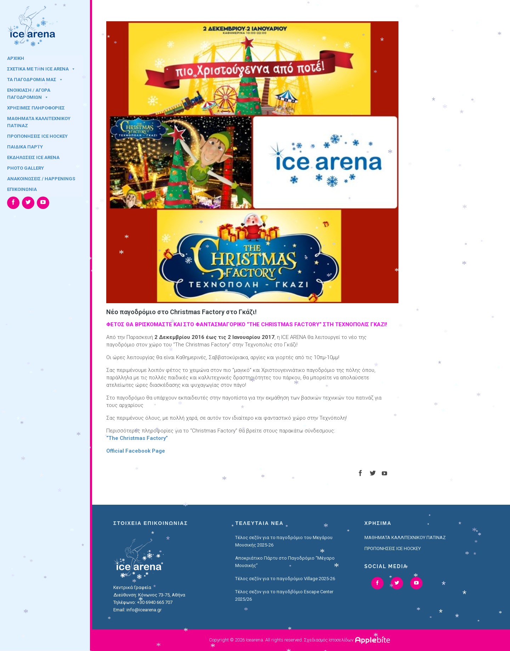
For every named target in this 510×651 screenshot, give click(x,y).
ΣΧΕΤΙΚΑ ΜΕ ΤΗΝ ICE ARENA (41, 69)
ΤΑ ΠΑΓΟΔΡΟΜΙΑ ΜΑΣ (35, 79)
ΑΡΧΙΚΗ (15, 58)
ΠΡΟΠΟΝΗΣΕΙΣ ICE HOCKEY (37, 136)
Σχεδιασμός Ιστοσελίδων (328, 639)
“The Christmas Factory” (137, 438)
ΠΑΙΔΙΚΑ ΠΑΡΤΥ (25, 146)
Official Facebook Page (135, 451)
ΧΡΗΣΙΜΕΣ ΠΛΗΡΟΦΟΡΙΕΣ (36, 108)
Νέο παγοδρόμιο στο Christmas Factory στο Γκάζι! (181, 312)
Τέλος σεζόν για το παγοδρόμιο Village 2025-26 (285, 578)
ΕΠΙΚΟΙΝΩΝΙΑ (22, 189)
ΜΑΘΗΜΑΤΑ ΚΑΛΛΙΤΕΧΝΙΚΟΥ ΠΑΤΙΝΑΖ (38, 121)
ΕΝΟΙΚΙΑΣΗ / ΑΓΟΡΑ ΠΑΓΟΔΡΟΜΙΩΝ (28, 92)
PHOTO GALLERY (25, 168)
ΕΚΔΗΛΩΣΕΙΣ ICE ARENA (33, 157)
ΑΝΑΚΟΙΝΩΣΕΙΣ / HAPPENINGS (41, 178)
